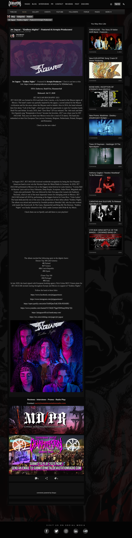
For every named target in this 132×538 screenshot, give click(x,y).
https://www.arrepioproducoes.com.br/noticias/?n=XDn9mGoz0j (48, 84)
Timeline (13, 12)
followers (73, 12)
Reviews (31, 399)
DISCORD (85, 4)
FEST (77, 4)
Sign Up (117, 4)
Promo (51, 399)
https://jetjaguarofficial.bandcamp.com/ (46, 313)
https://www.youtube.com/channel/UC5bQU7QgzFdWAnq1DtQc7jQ (46, 308)
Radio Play (60, 399)
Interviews (42, 399)
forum (86, 12)
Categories (21, 17)
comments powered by (46, 493)
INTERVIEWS (44, 4)
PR (52, 4)
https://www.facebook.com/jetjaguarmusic (46, 295)
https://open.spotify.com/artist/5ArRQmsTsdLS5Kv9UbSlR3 (46, 304)
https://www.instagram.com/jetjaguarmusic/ (46, 299)
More (108, 12)
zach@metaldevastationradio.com (50, 403)
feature (29, 17)
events (47, 12)
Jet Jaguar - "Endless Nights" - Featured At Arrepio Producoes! (30, 20)
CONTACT (59, 4)
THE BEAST (20, 35)
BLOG (34, 4)
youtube (59, 12)
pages (97, 12)
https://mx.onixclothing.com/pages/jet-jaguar (46, 317)
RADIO (27, 4)
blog (24, 12)
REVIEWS (69, 4)
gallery (35, 12)
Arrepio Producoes (54, 82)
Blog (13, 17)
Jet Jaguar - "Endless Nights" (24, 82)
